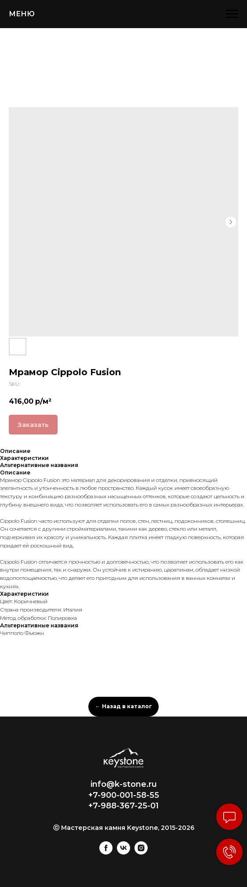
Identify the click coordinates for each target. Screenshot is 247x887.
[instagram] (141, 852)
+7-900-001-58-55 (123, 795)
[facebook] (106, 852)
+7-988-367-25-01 (123, 806)
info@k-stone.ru (124, 784)
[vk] (123, 852)
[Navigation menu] (232, 14)
